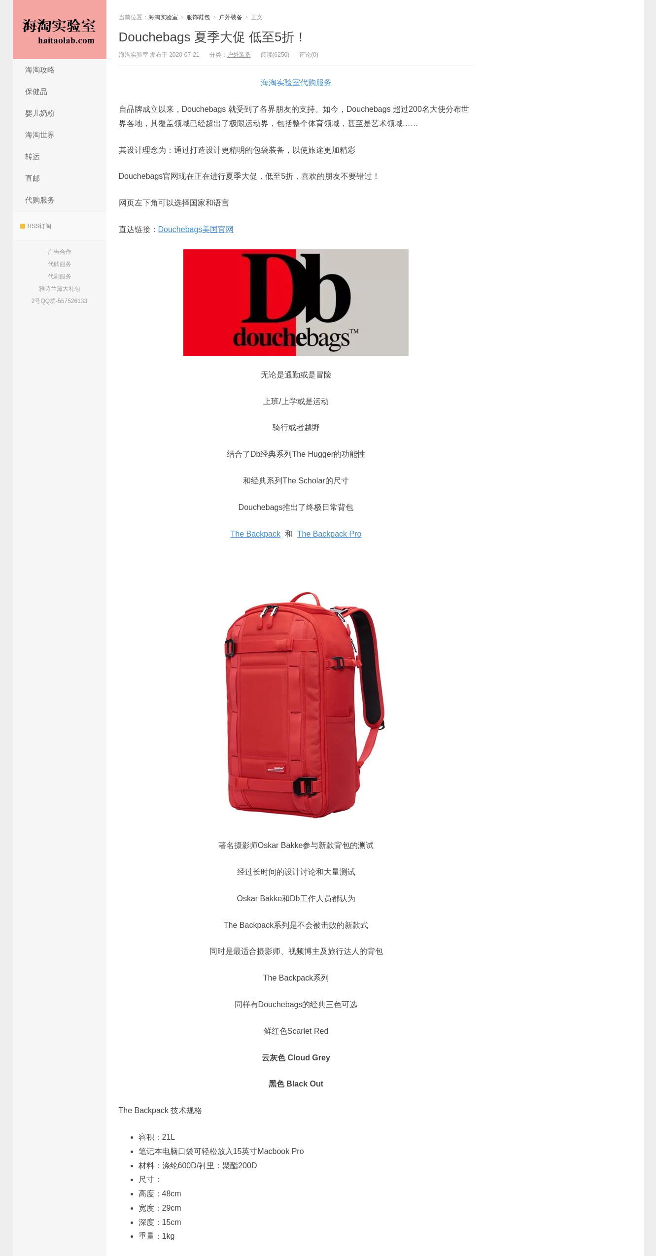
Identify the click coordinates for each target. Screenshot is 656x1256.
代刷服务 (59, 276)
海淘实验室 (59, 29)
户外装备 (230, 17)
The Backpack (255, 534)
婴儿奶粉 (40, 113)
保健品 (36, 91)
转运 (32, 156)
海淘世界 (40, 135)
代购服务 (40, 200)
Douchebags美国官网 (196, 229)
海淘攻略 (40, 70)
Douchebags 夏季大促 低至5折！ (213, 37)
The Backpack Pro (329, 534)
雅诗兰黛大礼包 (59, 288)
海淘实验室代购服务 (296, 82)
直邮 (32, 178)
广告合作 (59, 251)
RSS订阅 (36, 226)
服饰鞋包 (198, 17)
